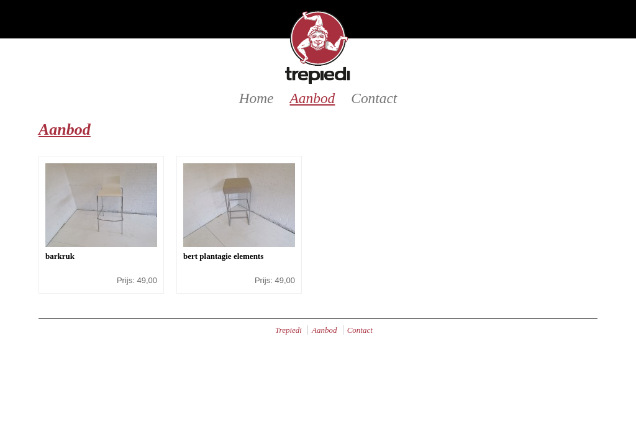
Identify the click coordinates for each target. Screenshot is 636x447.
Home (256, 98)
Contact (374, 98)
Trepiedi (288, 330)
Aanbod (312, 98)
